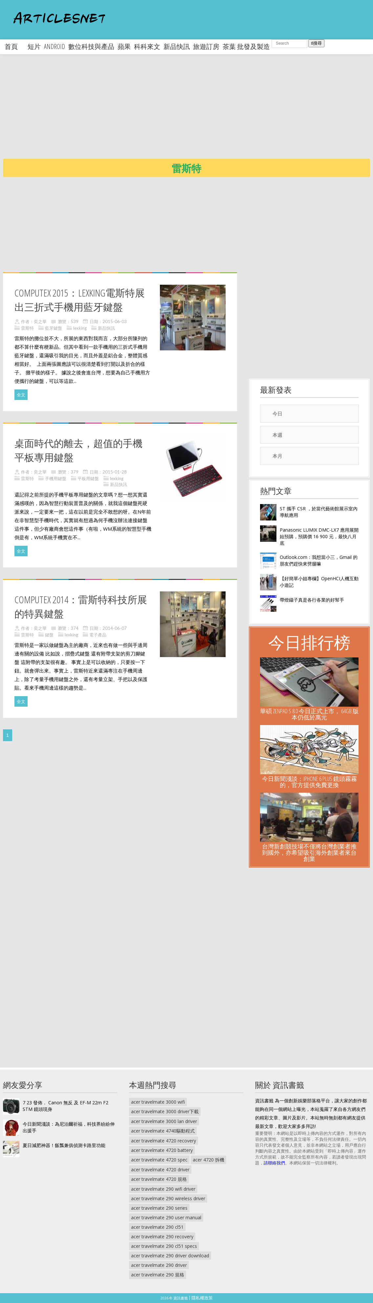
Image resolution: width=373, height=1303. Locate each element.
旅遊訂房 (206, 46)
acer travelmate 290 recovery (162, 1236)
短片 (34, 46)
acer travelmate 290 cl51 (157, 1227)
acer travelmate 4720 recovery (163, 1140)
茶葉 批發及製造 (246, 46)
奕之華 (40, 321)
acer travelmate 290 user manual (166, 1217)
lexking (80, 328)
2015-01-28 (114, 472)
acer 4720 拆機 (208, 1160)
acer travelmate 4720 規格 (159, 1179)
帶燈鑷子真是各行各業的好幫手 (312, 600)
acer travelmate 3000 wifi (158, 1102)
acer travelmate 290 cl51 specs (164, 1246)
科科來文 (147, 46)
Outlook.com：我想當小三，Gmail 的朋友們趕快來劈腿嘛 (319, 560)
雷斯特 (27, 328)
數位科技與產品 (91, 46)
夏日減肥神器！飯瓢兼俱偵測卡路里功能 (64, 1145)
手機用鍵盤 (55, 478)
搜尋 (316, 43)
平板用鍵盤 (88, 478)
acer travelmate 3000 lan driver (164, 1121)
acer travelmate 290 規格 (157, 1274)
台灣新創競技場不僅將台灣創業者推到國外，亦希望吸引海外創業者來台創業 (309, 852)
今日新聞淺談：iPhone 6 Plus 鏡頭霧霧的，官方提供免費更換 (309, 782)
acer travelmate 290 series (159, 1208)
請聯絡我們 (274, 1162)
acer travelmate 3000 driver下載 (165, 1111)
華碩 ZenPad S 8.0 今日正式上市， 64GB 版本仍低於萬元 (309, 714)
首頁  (14, 46)
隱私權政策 (202, 1297)
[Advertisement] (188, 112)
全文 (21, 395)
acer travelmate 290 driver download (170, 1255)
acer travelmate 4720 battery (162, 1150)
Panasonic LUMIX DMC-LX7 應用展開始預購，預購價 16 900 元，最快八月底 (319, 536)
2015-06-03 (114, 321)
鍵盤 (49, 634)
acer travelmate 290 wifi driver (163, 1189)
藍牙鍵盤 (53, 328)
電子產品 (97, 634)
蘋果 (124, 46)
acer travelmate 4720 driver (160, 1169)
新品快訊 (177, 46)
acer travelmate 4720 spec (159, 1160)
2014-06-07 (114, 628)
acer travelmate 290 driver (159, 1265)
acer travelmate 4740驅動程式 (163, 1131)
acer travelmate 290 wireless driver (168, 1198)
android (54, 46)
